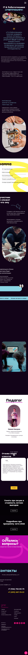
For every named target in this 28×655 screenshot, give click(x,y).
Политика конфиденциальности (6, 629)
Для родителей (17, 611)
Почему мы (3, 613)
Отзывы (15, 617)
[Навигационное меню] (25, 3)
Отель (15, 618)
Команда (16, 620)
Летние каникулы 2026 (6, 617)
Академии (3, 615)
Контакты (3, 625)
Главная (3, 611)
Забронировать (17, 615)
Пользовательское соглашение (5, 632)
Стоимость (16, 613)
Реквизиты (3, 626)
